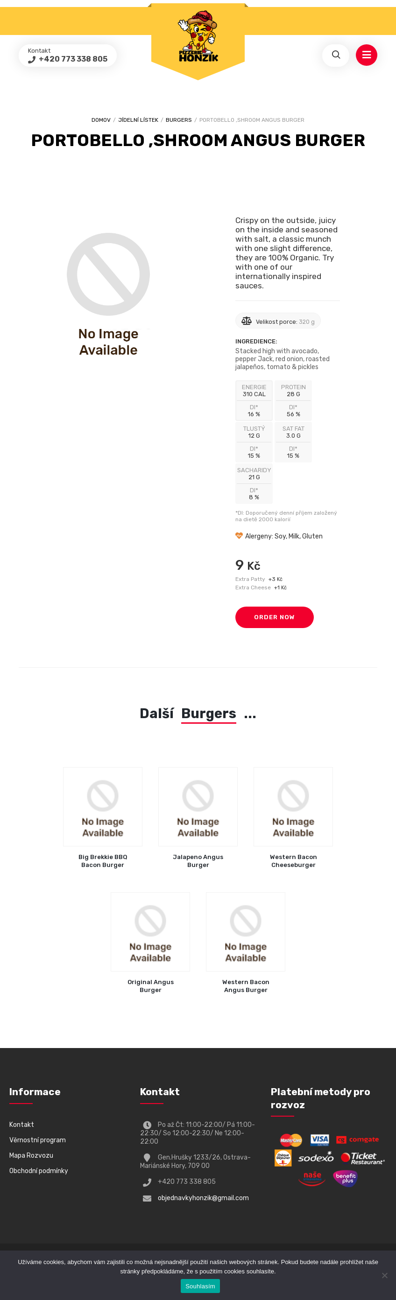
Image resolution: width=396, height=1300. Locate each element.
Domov (101, 120)
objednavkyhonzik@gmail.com (203, 1198)
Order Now (274, 617)
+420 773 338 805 (72, 59)
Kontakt (21, 1125)
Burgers (179, 120)
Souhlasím (200, 1286)
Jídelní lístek (138, 120)
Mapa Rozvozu (31, 1156)
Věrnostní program (37, 1140)
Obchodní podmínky (38, 1171)
